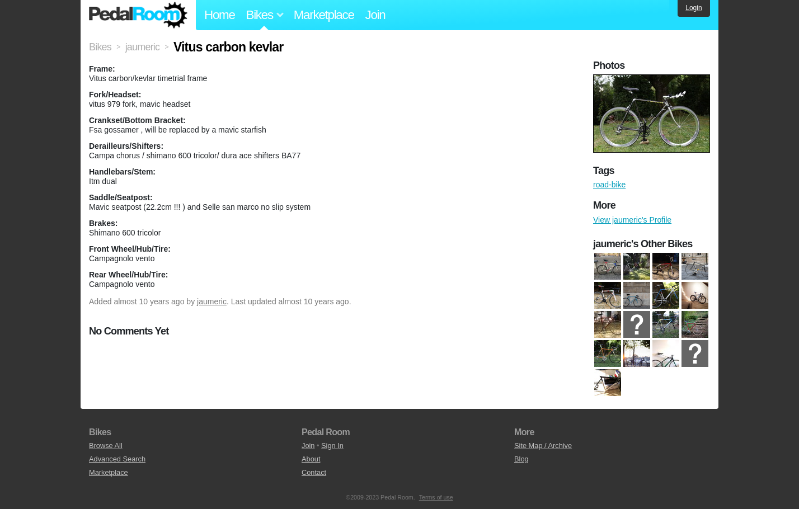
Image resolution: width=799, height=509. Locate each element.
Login (693, 8)
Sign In (332, 445)
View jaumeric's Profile (632, 219)
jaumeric (212, 301)
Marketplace (324, 15)
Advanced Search (117, 459)
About (311, 459)
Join (375, 15)
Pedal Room (138, 15)
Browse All (106, 445)
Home (219, 15)
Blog (521, 459)
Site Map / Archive (543, 445)
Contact (314, 472)
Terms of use (436, 497)
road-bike (609, 184)
